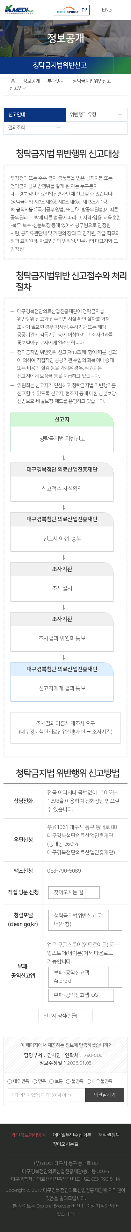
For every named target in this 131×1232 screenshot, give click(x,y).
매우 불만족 (102, 1081)
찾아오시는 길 (68, 892)
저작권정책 (108, 1135)
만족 (42, 1081)
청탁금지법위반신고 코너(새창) (78, 920)
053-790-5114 (105, 1179)
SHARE (122, 65)
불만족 (77, 1081)
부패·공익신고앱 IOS (76, 995)
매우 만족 (21, 1081)
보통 (59, 1081)
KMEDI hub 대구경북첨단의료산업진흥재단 (18, 9)
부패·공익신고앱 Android (71, 977)
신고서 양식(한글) (60, 1016)
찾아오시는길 (66, 1144)
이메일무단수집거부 (72, 1135)
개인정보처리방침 (29, 1135)
